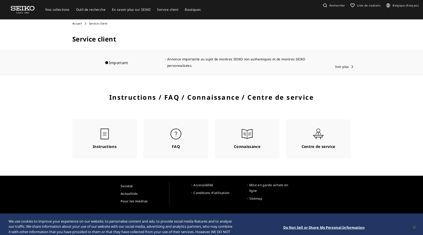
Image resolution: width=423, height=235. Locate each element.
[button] (333, 5)
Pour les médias (134, 201)
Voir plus (342, 66)
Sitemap (255, 198)
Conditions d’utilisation (211, 193)
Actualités (129, 193)
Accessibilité (203, 185)
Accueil (77, 23)
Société (127, 186)
